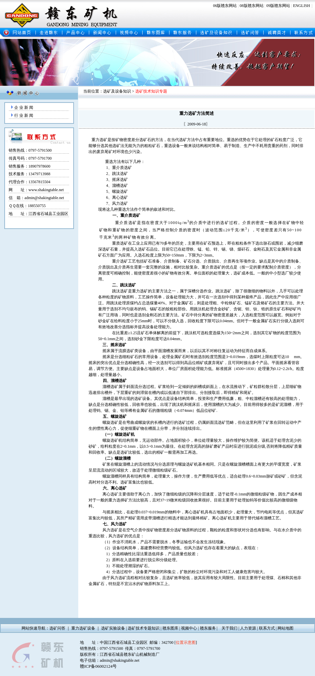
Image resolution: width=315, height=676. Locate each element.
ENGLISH (301, 5)
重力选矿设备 (83, 628)
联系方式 (267, 628)
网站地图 (285, 628)
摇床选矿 (120, 179)
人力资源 (248, 628)
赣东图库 (170, 628)
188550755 (37, 205)
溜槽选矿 (120, 185)
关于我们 (229, 628)
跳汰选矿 (120, 173)
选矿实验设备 (113, 628)
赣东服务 (208, 628)
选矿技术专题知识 (143, 628)
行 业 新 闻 (23, 115)
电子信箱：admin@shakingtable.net (109, 660)
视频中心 (189, 628)
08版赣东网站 (252, 5)
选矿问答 (57, 628)
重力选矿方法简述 (196, 113)
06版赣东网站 (225, 5)
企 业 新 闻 (23, 107)
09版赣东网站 (278, 5)
